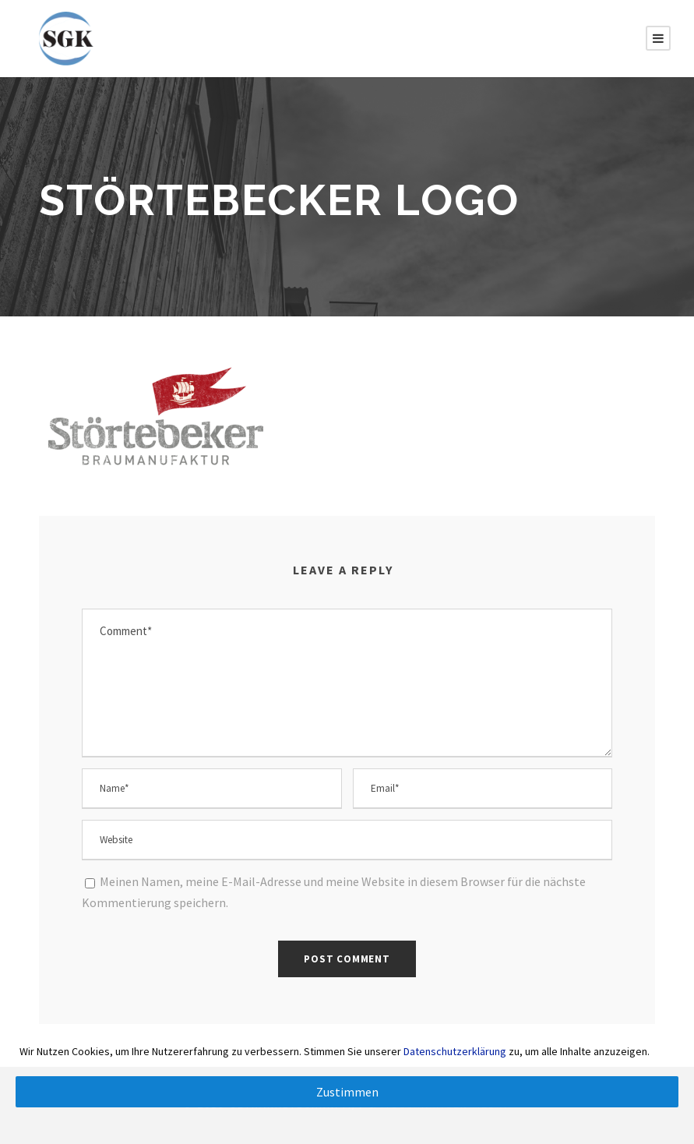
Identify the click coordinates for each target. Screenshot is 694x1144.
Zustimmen (347, 1092)
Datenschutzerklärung (454, 1051)
